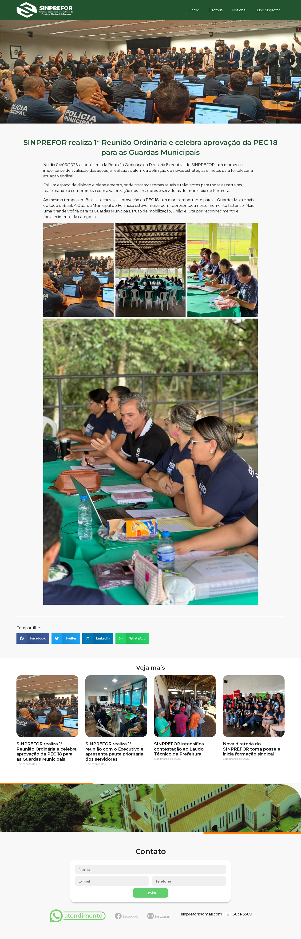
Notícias (238, 10)
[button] (32, 638)
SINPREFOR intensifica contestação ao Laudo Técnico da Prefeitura (179, 749)
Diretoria (216, 10)
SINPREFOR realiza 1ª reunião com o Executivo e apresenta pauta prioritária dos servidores (114, 751)
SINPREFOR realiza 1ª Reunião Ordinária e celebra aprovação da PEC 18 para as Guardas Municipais (46, 751)
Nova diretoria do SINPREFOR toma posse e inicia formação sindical (251, 749)
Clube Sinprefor (267, 10)
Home (194, 10)
